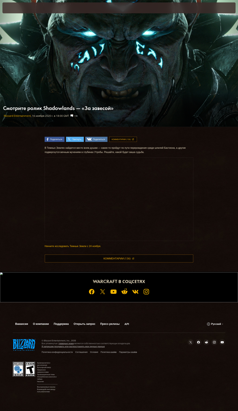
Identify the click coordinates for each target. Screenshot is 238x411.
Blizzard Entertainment (17, 116)
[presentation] (13, 7)
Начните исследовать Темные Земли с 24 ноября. (73, 246)
